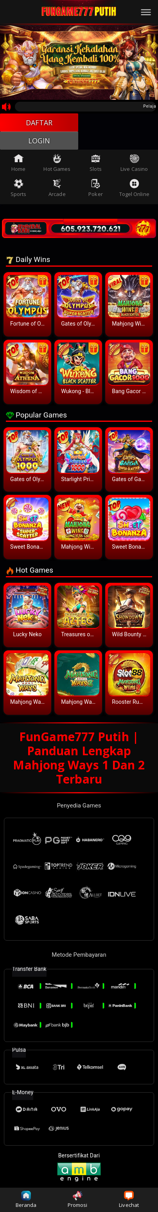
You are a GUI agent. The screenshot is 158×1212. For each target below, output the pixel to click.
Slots (96, 163)
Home (18, 163)
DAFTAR (39, 122)
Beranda (26, 1199)
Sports (19, 188)
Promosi (78, 1199)
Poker (95, 188)
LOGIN (39, 140)
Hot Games (56, 163)
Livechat (129, 1199)
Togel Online (134, 188)
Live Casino (134, 163)
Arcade (57, 188)
